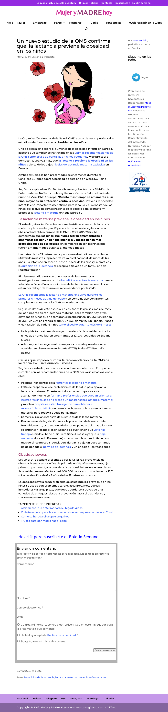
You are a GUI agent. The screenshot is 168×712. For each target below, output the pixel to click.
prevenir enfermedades (92, 677)
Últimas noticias (88, 3)
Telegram (51, 698)
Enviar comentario (105, 650)
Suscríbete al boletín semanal (133, 3)
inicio (9, 23)
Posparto (75, 23)
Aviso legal (92, 698)
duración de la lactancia (37, 266)
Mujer (21, 23)
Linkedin (109, 698)
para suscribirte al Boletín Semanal (67, 537)
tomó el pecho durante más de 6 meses (84, 324)
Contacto (106, 3)
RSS (63, 698)
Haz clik (26, 537)
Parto (58, 23)
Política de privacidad (62, 635)
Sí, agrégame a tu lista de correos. (41, 641)
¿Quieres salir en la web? (145, 23)
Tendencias (113, 23)
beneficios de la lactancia (39, 677)
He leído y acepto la (47, 635)
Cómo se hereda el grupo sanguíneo (45, 516)
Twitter (37, 698)
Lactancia (37, 56)
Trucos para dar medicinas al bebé (44, 520)
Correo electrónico (30, 607)
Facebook (23, 698)
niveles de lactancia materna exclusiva (79, 164)
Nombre (23, 598)
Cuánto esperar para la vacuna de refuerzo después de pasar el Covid (67, 512)
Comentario (25, 564)
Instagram (76, 698)
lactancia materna (46, 212)
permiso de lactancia (57, 446)
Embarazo (40, 23)
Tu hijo (93, 23)
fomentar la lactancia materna (76, 382)
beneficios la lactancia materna (82, 280)
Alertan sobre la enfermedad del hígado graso (52, 508)
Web (20, 617)
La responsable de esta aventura (56, 3)
